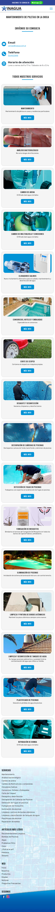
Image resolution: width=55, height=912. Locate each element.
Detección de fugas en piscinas (15, 803)
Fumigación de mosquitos (12, 806)
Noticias (5, 880)
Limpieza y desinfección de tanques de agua (20, 815)
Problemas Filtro (8, 843)
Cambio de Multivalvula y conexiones (17, 784)
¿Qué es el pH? (8, 849)
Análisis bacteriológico (11, 778)
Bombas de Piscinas (10, 837)
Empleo (5, 877)
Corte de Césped (9, 793)
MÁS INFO (27, 117)
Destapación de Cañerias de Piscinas (17, 800)
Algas (4, 840)
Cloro (4, 846)
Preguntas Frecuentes (11, 883)
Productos (6, 874)
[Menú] (51, 9)
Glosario (5, 856)
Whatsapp (37, 2)
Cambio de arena (9, 781)
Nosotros (5, 871)
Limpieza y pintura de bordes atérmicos (18, 812)
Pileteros (5, 852)
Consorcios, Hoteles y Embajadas (15, 790)
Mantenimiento (8, 774)
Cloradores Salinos (9, 787)
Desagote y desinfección (12, 796)
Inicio (4, 868)
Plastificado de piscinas (11, 818)
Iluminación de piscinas (11, 809)
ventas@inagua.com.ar (17, 46)
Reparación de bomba (11, 822)
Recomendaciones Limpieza (13, 834)
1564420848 (13, 55)
